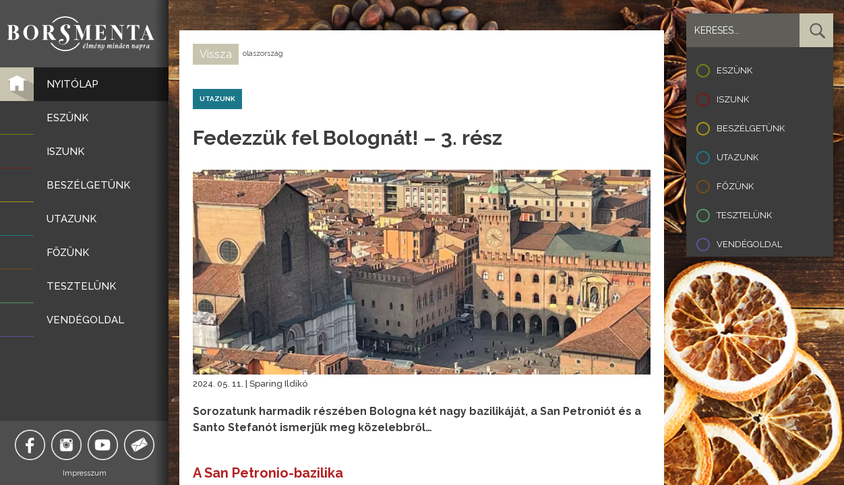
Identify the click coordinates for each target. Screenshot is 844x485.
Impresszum (85, 473)
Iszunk (733, 99)
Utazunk (737, 157)
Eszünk (734, 70)
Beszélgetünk (751, 128)
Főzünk (735, 186)
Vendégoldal (749, 244)
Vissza (216, 54)
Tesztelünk (744, 215)
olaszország (263, 53)
